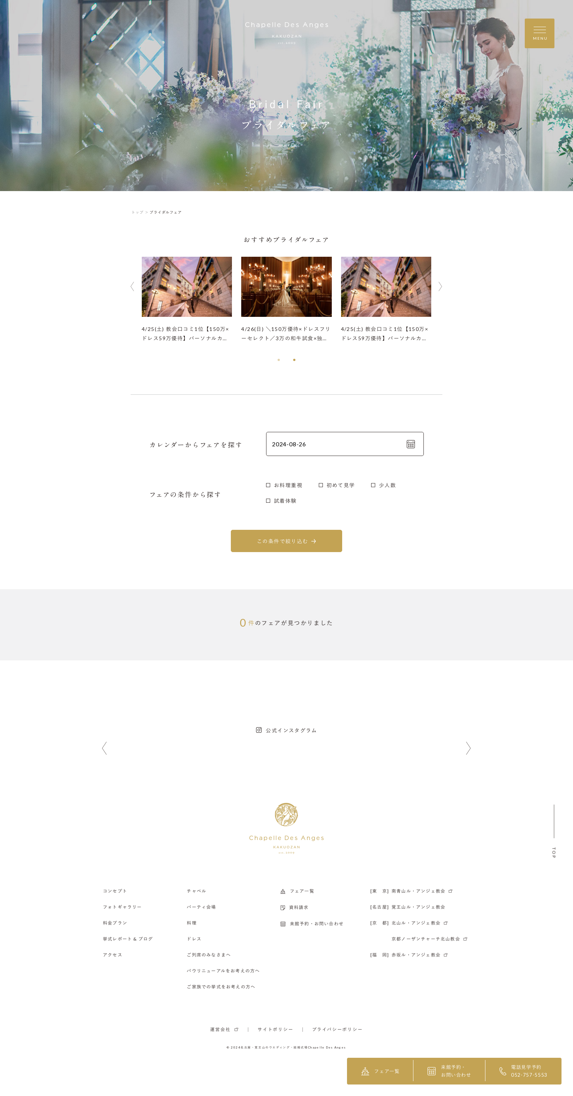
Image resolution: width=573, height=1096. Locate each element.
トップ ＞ (140, 212)
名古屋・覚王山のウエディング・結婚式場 (274, 1047)
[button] (279, 360)
